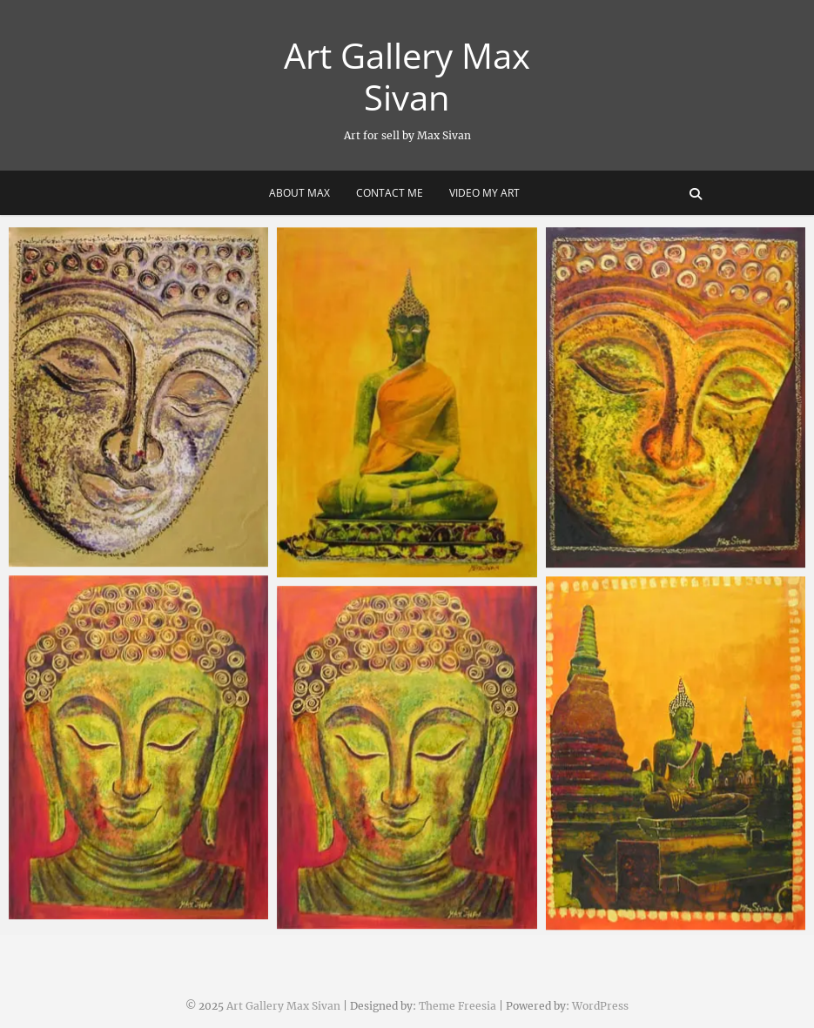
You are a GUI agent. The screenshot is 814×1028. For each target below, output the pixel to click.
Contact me (389, 192)
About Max (299, 192)
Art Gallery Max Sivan (407, 76)
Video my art (484, 192)
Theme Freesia (457, 1005)
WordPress (600, 1005)
